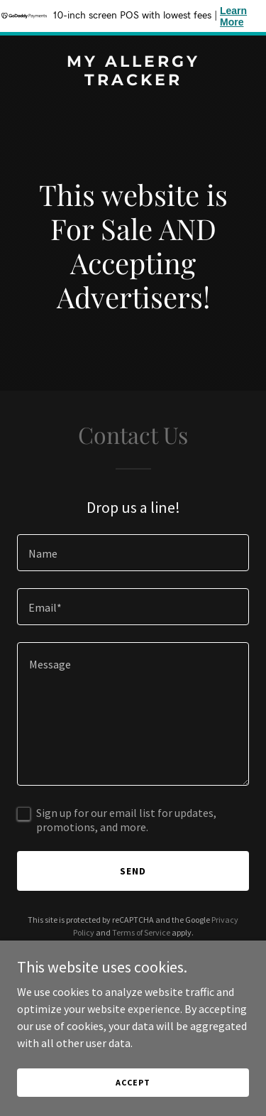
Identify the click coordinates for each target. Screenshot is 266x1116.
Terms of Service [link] (141, 932)
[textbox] (133, 552)
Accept (133, 1082)
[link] (133, 81)
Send (133, 871)
